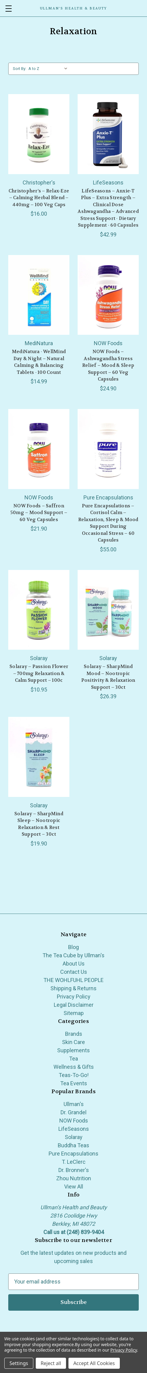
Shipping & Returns (73, 988)
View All (73, 1186)
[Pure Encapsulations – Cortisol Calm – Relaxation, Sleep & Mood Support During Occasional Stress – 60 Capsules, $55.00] (108, 449)
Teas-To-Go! (74, 1075)
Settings (18, 1363)
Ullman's (74, 1104)
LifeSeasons (73, 1129)
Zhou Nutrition (73, 1178)
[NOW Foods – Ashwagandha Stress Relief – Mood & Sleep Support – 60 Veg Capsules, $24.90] (108, 295)
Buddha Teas (73, 1145)
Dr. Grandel (73, 1112)
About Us (74, 963)
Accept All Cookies (94, 1363)
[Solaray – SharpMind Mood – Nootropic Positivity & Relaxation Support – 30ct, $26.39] (108, 610)
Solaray (74, 1137)
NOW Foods (73, 1120)
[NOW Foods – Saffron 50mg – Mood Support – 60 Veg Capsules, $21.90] (38, 449)
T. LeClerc (74, 1162)
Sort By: (19, 68)
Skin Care (73, 1042)
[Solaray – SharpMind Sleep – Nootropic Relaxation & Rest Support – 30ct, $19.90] (38, 757)
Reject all (51, 1363)
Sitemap (74, 1013)
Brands (73, 1034)
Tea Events (73, 1083)
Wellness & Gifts (73, 1067)
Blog (73, 947)
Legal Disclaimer (74, 1005)
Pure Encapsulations (73, 1153)
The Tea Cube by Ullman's (73, 955)
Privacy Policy (73, 996)
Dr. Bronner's (73, 1170)
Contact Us (73, 972)
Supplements (73, 1050)
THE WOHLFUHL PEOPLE (73, 980)
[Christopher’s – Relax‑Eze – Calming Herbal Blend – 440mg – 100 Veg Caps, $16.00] (38, 134)
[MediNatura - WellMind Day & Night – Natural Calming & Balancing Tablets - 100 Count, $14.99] (38, 295)
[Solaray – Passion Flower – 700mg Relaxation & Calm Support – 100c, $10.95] (38, 610)
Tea (73, 1058)
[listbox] (49, 69)
